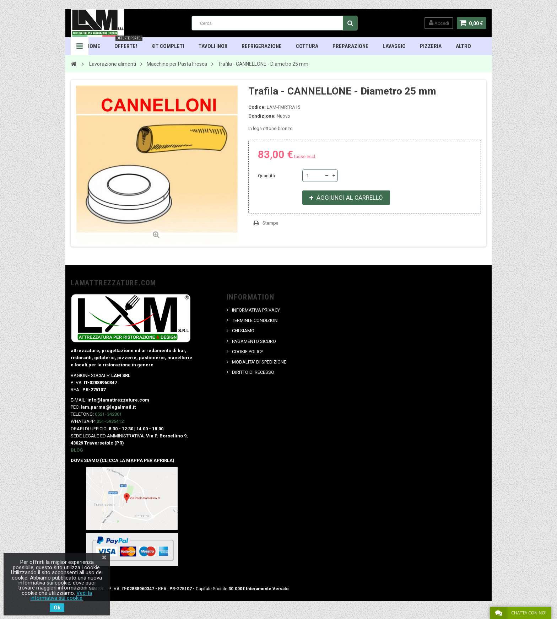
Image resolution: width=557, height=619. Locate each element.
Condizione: (262, 116)
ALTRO (463, 46)
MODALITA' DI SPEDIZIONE (259, 362)
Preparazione (350, 46)
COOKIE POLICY (247, 351)
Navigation (79, 46)
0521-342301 (108, 414)
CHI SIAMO (243, 330)
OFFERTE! (128, 43)
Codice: (257, 107)
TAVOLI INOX (213, 46)
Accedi (439, 23)
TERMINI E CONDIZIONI (255, 320)
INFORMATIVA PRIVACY (256, 310)
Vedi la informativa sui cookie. (61, 595)
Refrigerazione (262, 46)
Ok (57, 607)
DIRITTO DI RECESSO (253, 372)
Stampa (270, 223)
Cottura (307, 46)
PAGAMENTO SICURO (254, 341)
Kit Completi (167, 46)
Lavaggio (394, 46)
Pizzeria (431, 46)
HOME (93, 46)
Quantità (266, 175)
